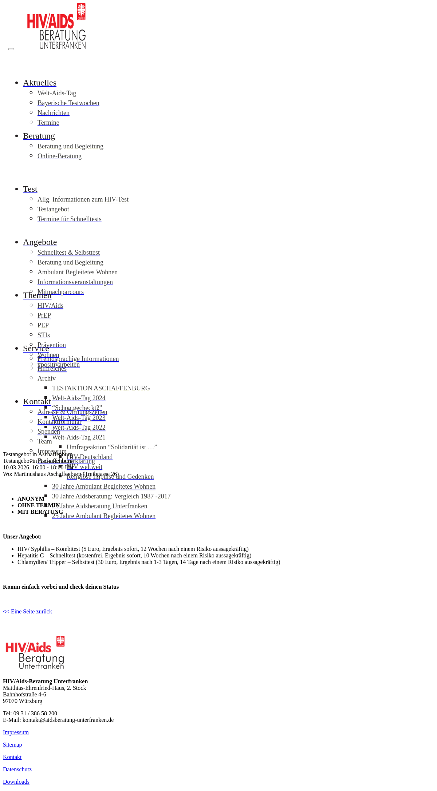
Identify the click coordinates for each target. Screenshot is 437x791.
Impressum (16, 732)
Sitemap (12, 745)
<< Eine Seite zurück (27, 611)
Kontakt (12, 757)
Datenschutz (17, 769)
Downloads (16, 782)
